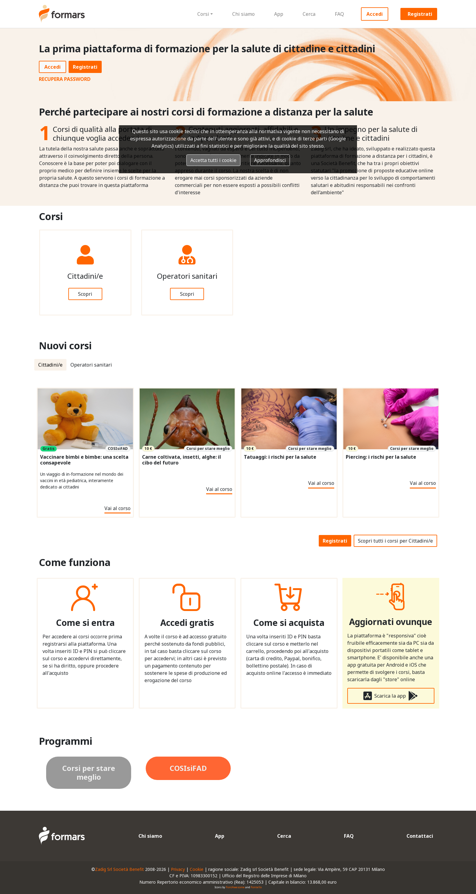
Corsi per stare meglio (88, 772)
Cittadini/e (50, 364)
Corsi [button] (203, 14)
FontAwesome (235, 887)
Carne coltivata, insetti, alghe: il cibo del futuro (181, 460)
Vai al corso (117, 508)
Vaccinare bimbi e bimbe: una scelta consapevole (84, 460)
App (278, 14)
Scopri (85, 294)
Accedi (374, 14)
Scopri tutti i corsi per (395, 540)
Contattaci (419, 836)
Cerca (309, 14)
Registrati (420, 14)
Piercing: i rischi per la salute (381, 457)
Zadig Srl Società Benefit (119, 869)
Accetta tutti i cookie (213, 160)
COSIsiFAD (188, 768)
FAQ (339, 14)
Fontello (256, 887)
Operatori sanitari (91, 364)
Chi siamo (243, 14)
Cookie (196, 869)
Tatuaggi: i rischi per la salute (280, 457)
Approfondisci (270, 160)
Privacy (178, 869)
